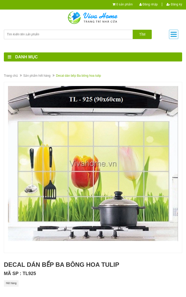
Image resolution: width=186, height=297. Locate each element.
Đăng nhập (148, 4)
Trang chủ (11, 75)
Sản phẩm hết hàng (36, 75)
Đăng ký (174, 4)
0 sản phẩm (124, 4)
